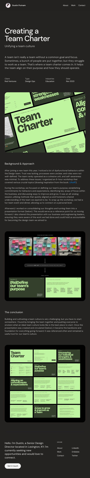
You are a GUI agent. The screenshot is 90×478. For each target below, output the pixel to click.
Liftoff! (72, 183)
